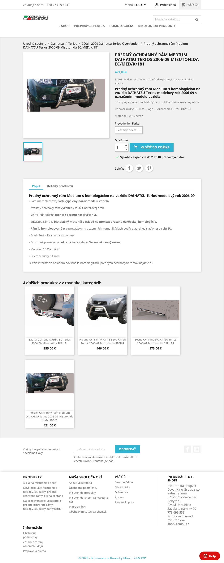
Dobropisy (121, 492)
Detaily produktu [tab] (60, 186)
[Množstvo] (119, 147)
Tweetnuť (139, 168)
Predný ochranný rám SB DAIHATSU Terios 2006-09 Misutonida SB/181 (102, 341)
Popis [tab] (36, 186)
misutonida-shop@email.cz (178, 522)
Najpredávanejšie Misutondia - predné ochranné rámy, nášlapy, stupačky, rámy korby (43, 504)
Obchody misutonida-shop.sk (87, 511)
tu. (151, 263)
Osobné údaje (124, 482)
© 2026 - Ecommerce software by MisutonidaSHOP (112, 558)
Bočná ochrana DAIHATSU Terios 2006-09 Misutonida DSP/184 (155, 341)
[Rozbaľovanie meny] (140, 5)
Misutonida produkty (157, 26)
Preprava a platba (89, 26)
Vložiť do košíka (152, 147)
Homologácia (121, 26)
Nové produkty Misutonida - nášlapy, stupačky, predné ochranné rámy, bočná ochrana (43, 491)
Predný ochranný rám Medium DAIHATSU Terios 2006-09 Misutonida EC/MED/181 (49, 416)
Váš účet (122, 477)
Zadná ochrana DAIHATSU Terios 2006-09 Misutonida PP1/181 (50, 341)
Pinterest (149, 168)
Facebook (187, 449)
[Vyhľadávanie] (177, 19)
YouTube (196, 449)
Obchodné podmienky (83, 487)
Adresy (119, 497)
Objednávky (122, 487)
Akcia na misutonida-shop (39, 483)
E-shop (64, 26)
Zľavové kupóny (125, 502)
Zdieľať (129, 168)
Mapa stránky (77, 506)
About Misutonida (80, 483)
